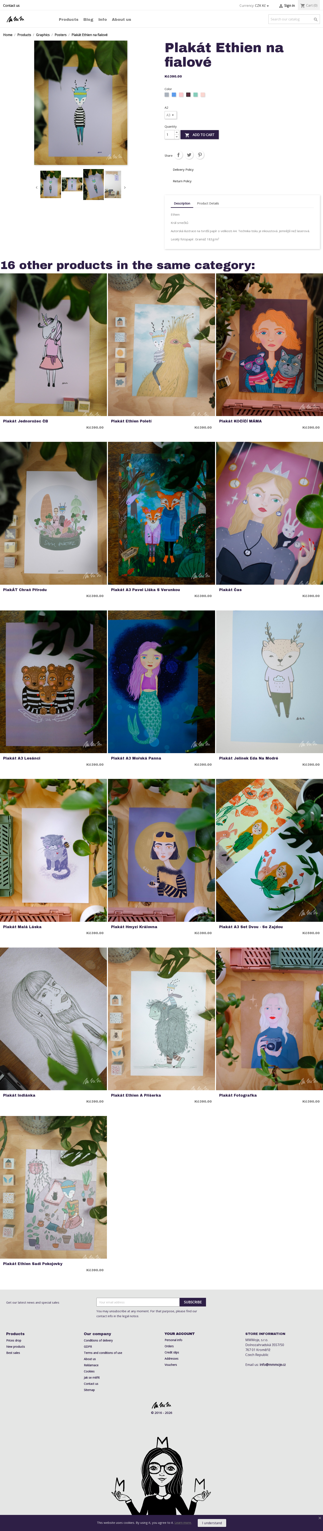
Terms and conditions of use (103, 1353)
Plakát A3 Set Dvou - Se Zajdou (251, 927)
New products (15, 1347)
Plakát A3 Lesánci (21, 758)
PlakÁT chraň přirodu (25, 590)
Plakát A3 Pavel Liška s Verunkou (145, 590)
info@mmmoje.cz (273, 1364)
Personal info (173, 1340)
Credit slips (172, 1352)
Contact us (11, 5)
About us (121, 19)
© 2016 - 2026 (161, 1413)
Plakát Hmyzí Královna (134, 927)
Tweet (189, 155)
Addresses (171, 1358)
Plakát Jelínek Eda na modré (248, 758)
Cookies (89, 1371)
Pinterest (200, 155)
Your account (180, 1334)
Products (68, 19)
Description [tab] (182, 203)
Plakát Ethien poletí (131, 421)
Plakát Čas (230, 590)
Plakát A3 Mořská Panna (136, 758)
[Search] (294, 19)
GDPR (88, 1347)
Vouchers (171, 1365)
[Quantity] (169, 134)
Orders (169, 1346)
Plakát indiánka (19, 1095)
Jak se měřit (92, 1377)
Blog (88, 19)
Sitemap (89, 1390)
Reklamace (91, 1365)
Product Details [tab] (208, 203)
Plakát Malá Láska (22, 927)
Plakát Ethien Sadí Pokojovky (32, 1264)
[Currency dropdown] (262, 5)
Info (102, 19)
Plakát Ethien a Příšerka (136, 1095)
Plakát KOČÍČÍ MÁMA (240, 421)
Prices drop (13, 1340)
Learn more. (183, 1522)
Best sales (13, 1353)
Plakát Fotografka (238, 1095)
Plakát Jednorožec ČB (25, 421)
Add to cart (199, 135)
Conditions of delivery (98, 1340)
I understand (212, 1523)
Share (178, 155)
